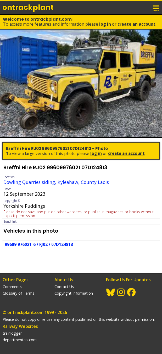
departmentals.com (20, 339)
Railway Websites (20, 326)
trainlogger (12, 333)
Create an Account (136, 24)
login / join (144, 7)
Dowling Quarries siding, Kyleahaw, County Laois (56, 182)
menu (156, 7)
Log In (105, 24)
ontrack (28, 7)
